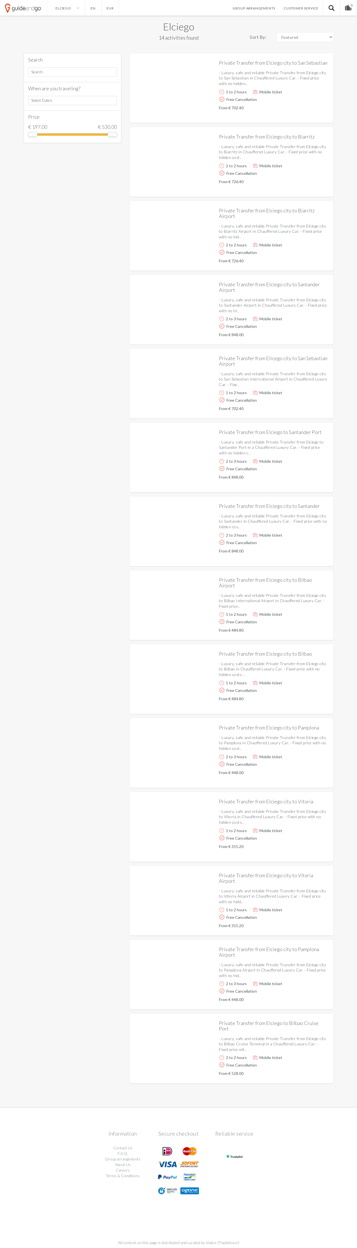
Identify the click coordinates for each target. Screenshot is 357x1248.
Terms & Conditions (123, 1175)
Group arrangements (254, 8)
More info (313, 114)
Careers (123, 1170)
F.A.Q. (123, 1153)
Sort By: (258, 37)
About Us (123, 1164)
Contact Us (122, 1147)
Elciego (178, 26)
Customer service (301, 8)
